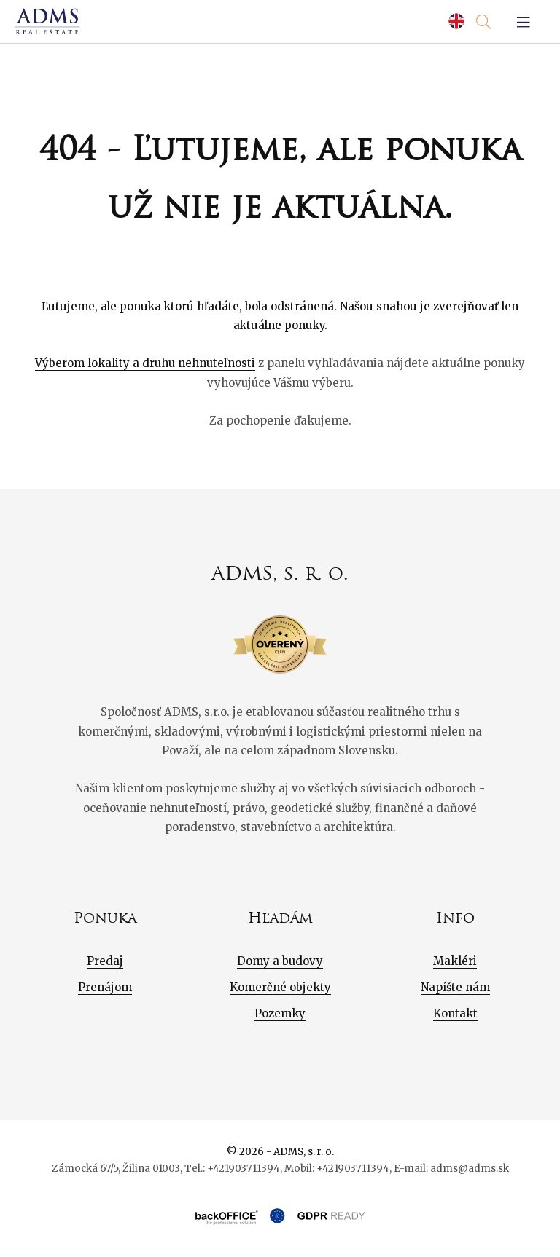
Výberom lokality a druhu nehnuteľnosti (145, 363)
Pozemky (280, 1013)
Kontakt (455, 1013)
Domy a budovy (280, 961)
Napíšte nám (455, 987)
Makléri (455, 961)
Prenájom (105, 987)
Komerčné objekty (280, 987)
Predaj (105, 961)
